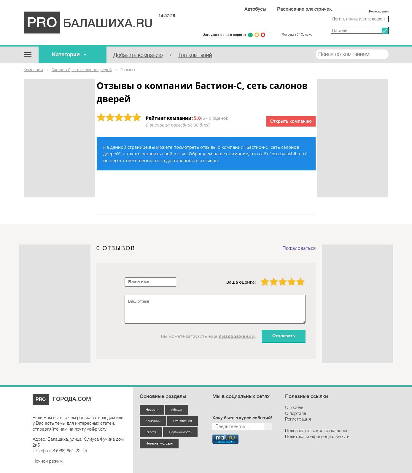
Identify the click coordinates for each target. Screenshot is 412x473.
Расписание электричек (304, 9)
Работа (151, 432)
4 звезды (288, 277)
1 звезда (261, 277)
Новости (152, 410)
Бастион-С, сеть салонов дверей (82, 69)
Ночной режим (48, 461)
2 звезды (270, 277)
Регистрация (379, 11)
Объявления (182, 421)
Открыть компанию (291, 121)
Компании (33, 69)
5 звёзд (297, 277)
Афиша (176, 410)
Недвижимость (180, 432)
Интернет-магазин (159, 443)
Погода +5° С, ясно (297, 34)
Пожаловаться (299, 248)
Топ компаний (195, 55)
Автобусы (255, 9)
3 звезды (279, 277)
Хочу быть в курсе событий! (242, 418)
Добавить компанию (138, 55)
